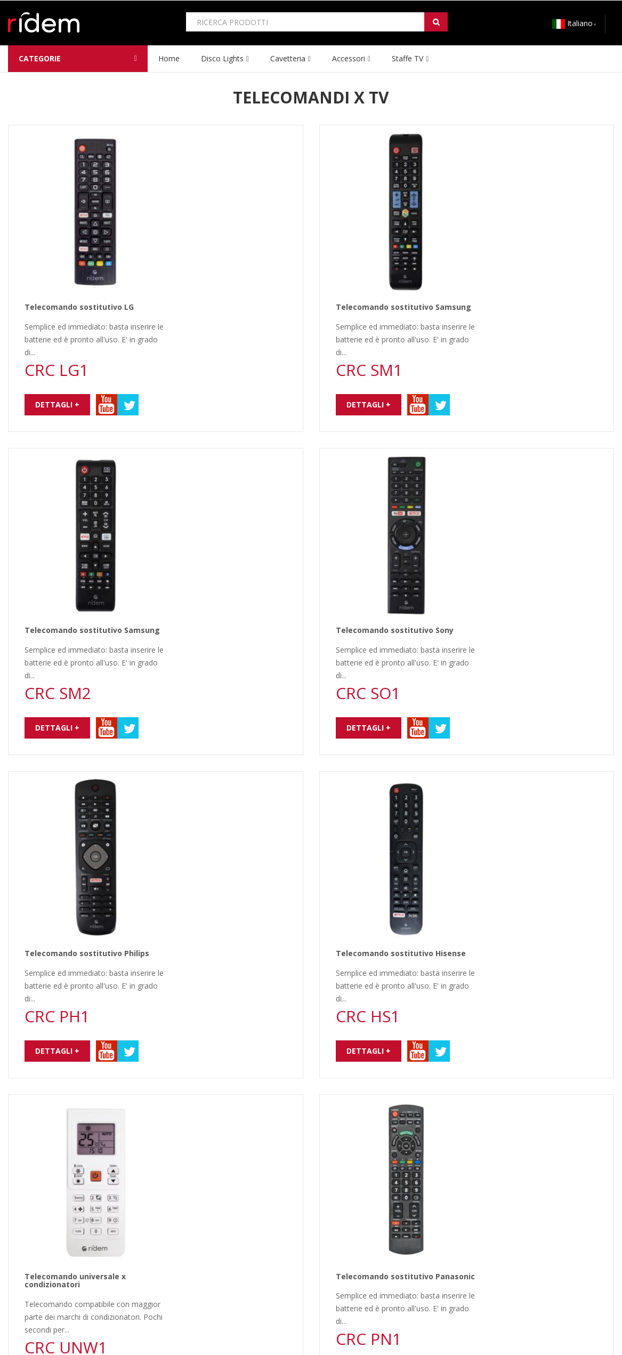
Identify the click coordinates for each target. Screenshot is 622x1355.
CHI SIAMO (27, 1215)
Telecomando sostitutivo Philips (205, 468)
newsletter (166, 1141)
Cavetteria (287, 58)
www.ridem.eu (58, 1330)
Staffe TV (407, 58)
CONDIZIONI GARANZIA (216, 1231)
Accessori (348, 58)
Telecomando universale (190, 952)
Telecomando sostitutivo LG (198, 145)
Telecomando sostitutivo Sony (513, 306)
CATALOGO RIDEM (363, 1215)
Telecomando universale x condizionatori (194, 633)
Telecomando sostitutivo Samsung (522, 145)
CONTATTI (27, 1246)
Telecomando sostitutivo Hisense (520, 468)
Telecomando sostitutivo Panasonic (524, 629)
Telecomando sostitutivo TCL (512, 790)
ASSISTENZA (196, 1246)
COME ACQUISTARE (209, 1215)
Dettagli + (176, 242)
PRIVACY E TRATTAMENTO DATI (65, 1231)
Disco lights (222, 58)
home (169, 58)
